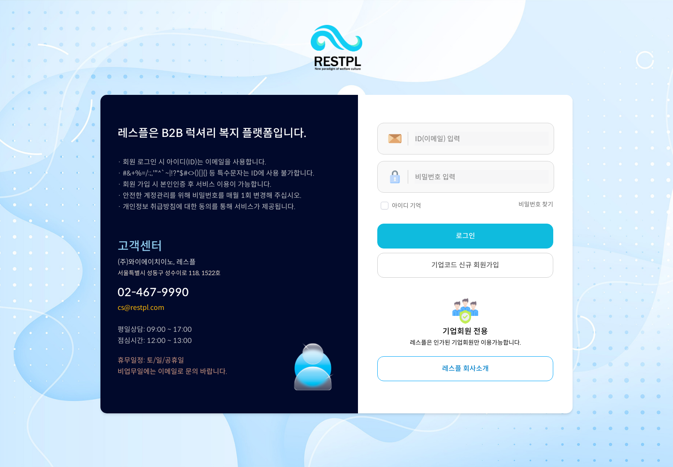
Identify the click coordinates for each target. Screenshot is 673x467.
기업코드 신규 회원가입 (465, 265)
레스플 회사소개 (465, 368)
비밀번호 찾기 (535, 204)
